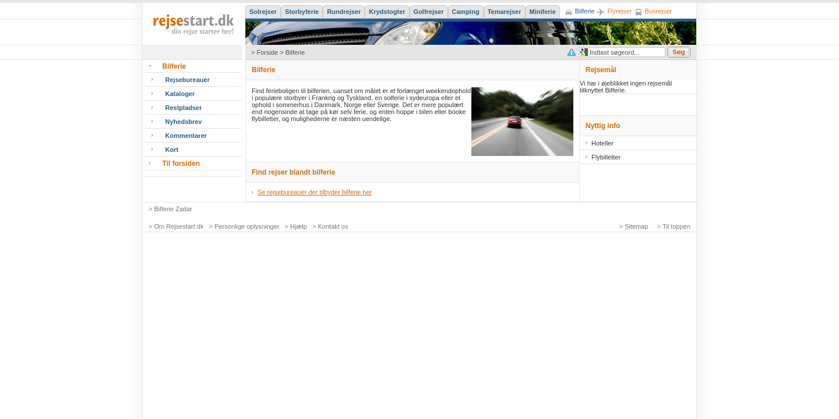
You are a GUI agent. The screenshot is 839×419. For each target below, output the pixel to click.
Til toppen (676, 226)
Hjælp (298, 226)
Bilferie (174, 66)
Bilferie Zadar (173, 208)
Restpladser (183, 107)
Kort (172, 149)
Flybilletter (606, 157)
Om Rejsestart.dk (179, 226)
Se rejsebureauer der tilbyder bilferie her (315, 192)
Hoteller (602, 143)
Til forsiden (181, 163)
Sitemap (636, 226)
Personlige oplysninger (246, 226)
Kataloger (180, 93)
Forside (267, 52)
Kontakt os (333, 226)
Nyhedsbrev (183, 121)
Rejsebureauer (187, 79)
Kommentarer (186, 135)
